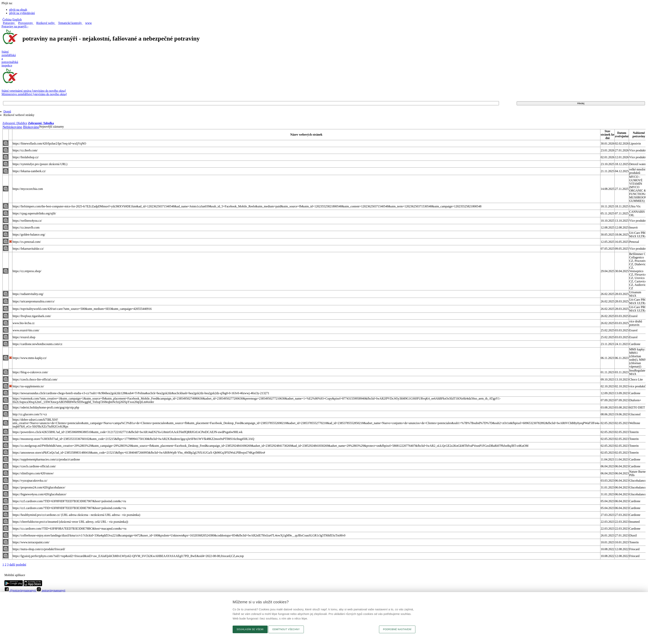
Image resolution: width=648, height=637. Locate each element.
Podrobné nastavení (397, 629)
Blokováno (31, 127)
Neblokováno (12, 127)
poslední (21, 564)
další (12, 564)
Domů (7, 111)
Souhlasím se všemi (250, 629)
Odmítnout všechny (286, 629)
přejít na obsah (18, 9)
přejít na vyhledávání (22, 13)
